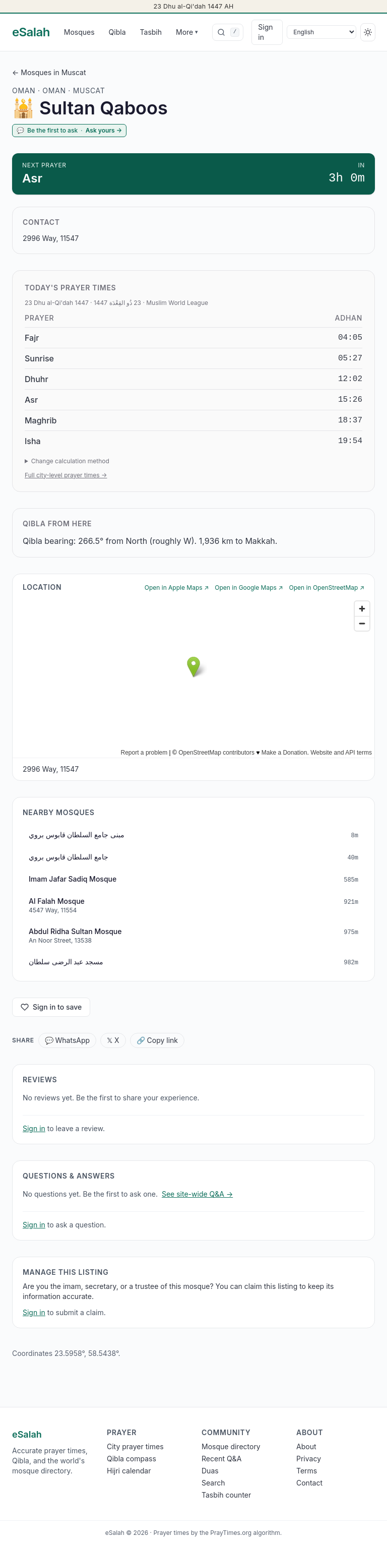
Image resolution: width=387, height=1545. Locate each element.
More (187, 32)
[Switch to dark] (367, 32)
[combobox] (227, 32)
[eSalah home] (31, 32)
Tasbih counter (226, 1495)
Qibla (117, 32)
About (306, 1446)
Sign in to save (51, 1007)
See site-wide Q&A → (197, 1194)
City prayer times (135, 1446)
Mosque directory (231, 1446)
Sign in (265, 32)
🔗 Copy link (157, 1040)
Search (213, 1482)
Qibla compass (131, 1458)
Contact (309, 1482)
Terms (306, 1470)
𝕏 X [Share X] (113, 1040)
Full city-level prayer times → (66, 475)
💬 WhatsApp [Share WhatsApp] (67, 1040)
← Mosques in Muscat (49, 72)
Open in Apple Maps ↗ (177, 587)
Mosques (79, 32)
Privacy (308, 1458)
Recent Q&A (221, 1458)
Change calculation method (70, 461)
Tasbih (151, 32)
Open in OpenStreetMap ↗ (326, 587)
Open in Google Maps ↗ (249, 587)
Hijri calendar (129, 1470)
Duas (210, 1470)
